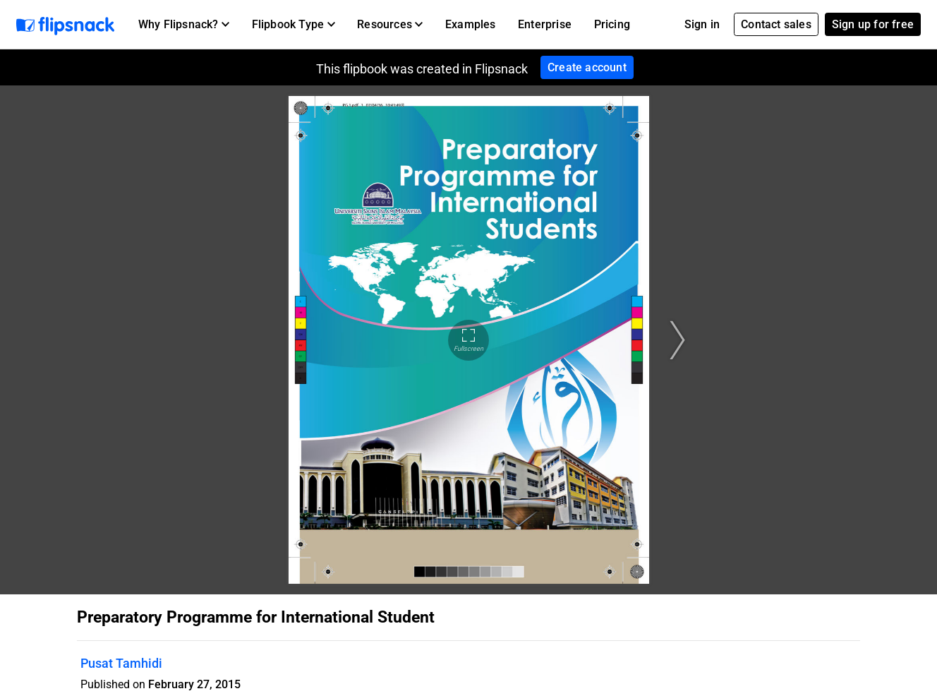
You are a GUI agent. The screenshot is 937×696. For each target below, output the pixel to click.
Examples (470, 24)
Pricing (612, 24)
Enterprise (545, 24)
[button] (184, 25)
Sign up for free (873, 24)
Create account (587, 67)
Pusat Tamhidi (121, 663)
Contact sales (776, 24)
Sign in (702, 24)
